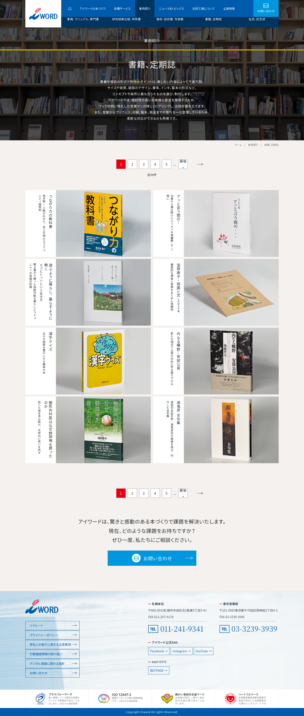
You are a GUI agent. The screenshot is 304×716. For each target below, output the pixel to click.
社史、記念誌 (257, 19)
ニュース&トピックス (171, 8)
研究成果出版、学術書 (126, 19)
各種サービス (122, 8)
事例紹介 (145, 8)
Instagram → (181, 651)
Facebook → (159, 651)
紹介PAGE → (158, 670)
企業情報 (229, 8)
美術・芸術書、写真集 (169, 19)
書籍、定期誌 (213, 19)
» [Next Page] (200, 164)
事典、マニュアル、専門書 (83, 19)
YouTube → (204, 651)
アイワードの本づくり (93, 8)
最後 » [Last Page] (183, 164)
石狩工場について (203, 8)
